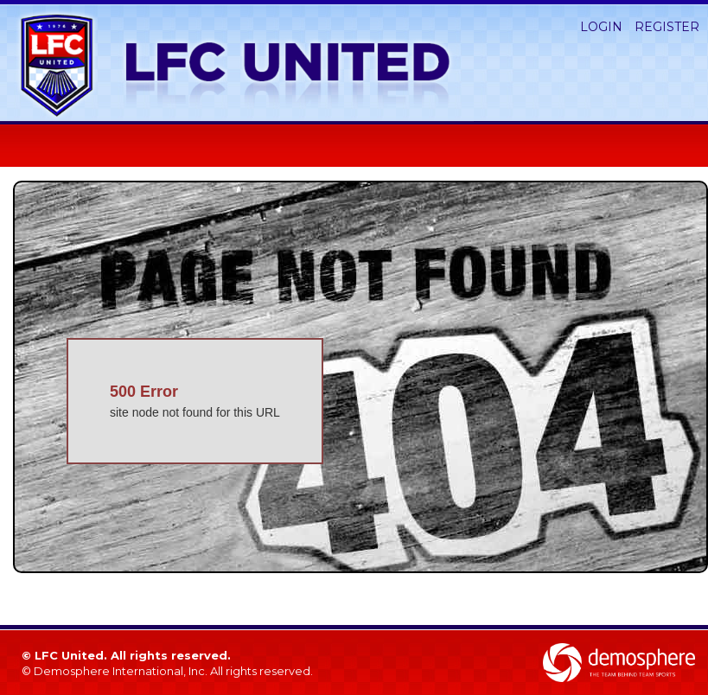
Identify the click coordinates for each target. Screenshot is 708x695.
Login (601, 27)
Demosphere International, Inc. (120, 671)
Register (667, 27)
